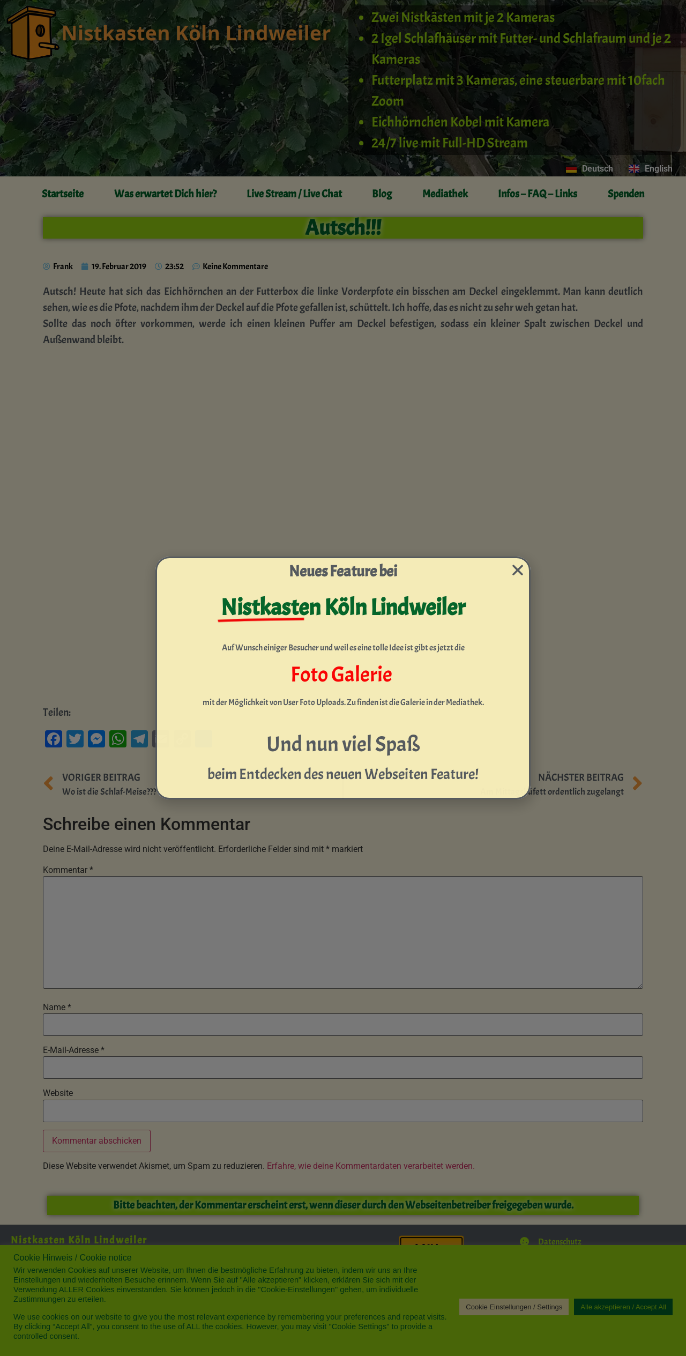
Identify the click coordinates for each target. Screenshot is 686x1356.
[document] (343, 678)
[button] (517, 569)
